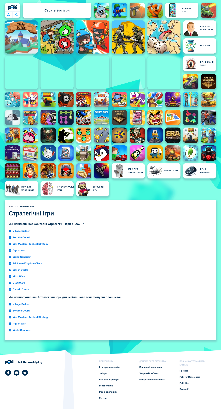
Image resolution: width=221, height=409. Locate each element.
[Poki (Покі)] (12, 7)
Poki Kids (184, 383)
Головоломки (106, 386)
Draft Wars (19, 283)
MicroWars (19, 276)
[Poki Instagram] (16, 373)
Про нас (184, 371)
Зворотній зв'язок (149, 373)
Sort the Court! (21, 237)
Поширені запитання (150, 367)
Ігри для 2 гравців (109, 379)
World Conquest (22, 257)
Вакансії (184, 389)
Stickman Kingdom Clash (27, 263)
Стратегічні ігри (25, 207)
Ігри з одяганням (108, 392)
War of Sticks (20, 270)
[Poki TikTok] (8, 373)
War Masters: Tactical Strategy (30, 244)
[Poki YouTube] (25, 373)
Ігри (11, 207)
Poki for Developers (190, 377)
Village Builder (21, 231)
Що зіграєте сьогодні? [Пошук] (16, 15)
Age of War (19, 250)
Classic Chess (21, 289)
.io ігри (103, 373)
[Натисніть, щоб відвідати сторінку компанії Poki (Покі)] (23, 362)
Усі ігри (103, 398)
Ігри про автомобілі (109, 367)
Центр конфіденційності (152, 379)
